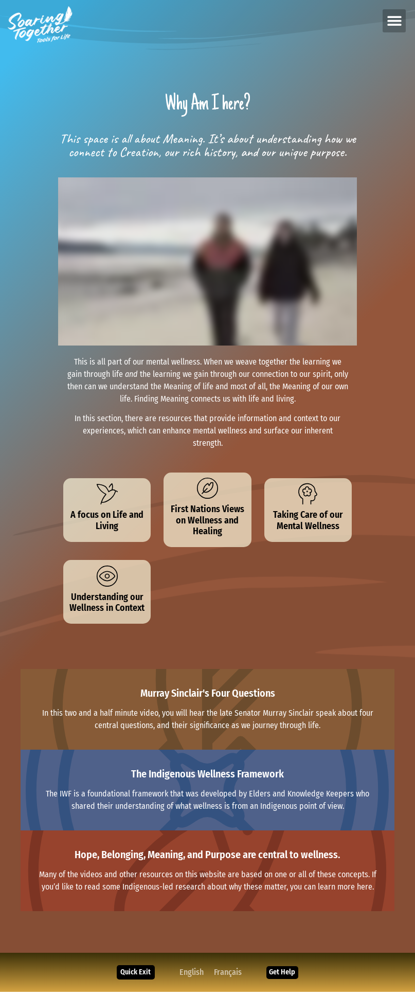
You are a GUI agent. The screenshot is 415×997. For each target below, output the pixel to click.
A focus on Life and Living (106, 523)
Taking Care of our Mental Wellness (308, 523)
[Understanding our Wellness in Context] (107, 580)
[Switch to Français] (227, 977)
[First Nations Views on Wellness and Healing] (207, 489)
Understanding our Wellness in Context (107, 607)
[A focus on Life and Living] (107, 495)
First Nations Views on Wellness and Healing (207, 522)
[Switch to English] (190, 977)
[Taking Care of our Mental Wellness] (308, 495)
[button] (394, 20)
